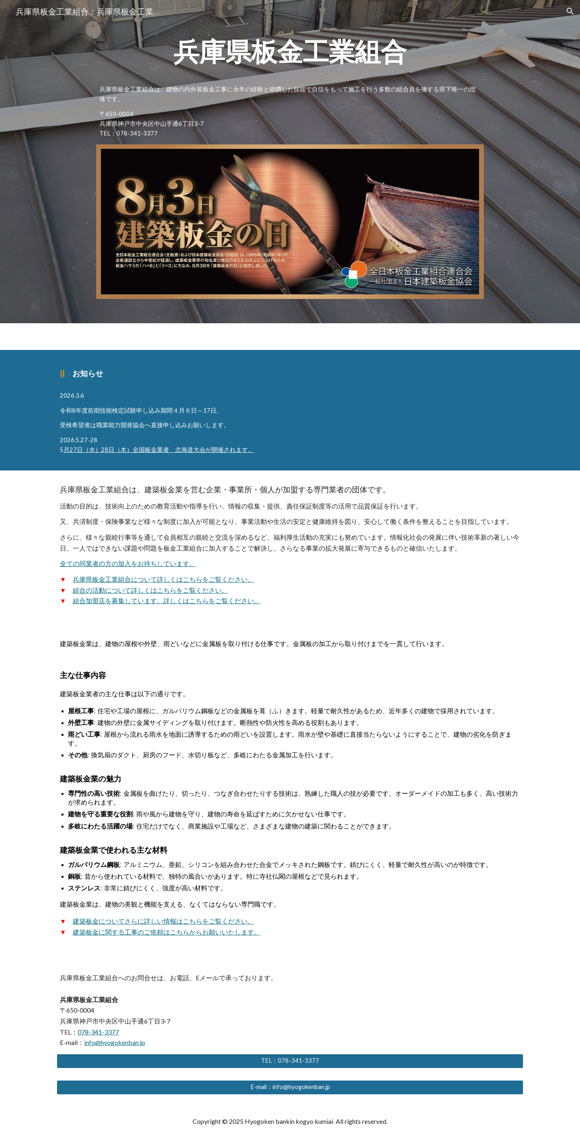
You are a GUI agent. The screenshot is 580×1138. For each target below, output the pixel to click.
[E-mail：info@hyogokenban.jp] (290, 1087)
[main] (289, 51)
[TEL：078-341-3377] (290, 1061)
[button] (570, 11)
